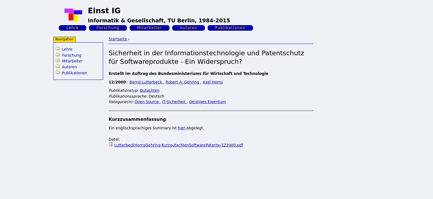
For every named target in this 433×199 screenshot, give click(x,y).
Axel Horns (213, 82)
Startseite (118, 39)
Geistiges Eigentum (207, 102)
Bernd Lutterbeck (146, 82)
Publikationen (230, 27)
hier (182, 128)
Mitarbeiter (149, 27)
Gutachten (150, 90)
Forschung (107, 27)
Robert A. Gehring (183, 82)
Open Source (147, 102)
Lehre (72, 27)
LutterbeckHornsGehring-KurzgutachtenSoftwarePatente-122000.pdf (178, 145)
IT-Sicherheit (174, 102)
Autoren (188, 27)
